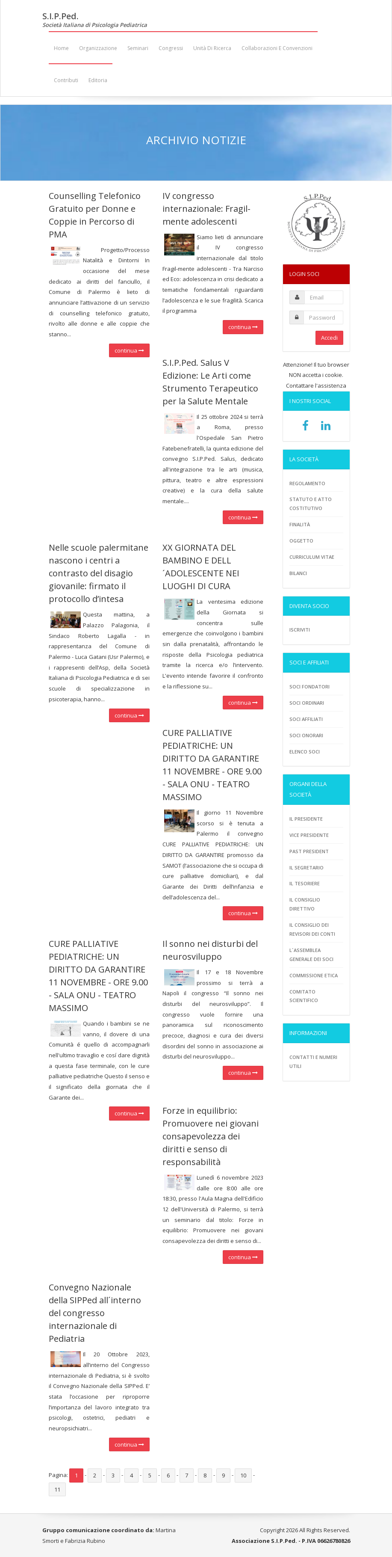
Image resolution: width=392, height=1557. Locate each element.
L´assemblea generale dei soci (311, 954)
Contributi (66, 80)
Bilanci (298, 573)
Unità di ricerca (212, 48)
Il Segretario (306, 867)
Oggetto (301, 540)
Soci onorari (306, 735)
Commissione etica (313, 975)
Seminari (137, 48)
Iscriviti (299, 629)
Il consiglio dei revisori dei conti (312, 929)
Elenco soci (304, 751)
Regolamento (307, 483)
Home (61, 48)
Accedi (329, 337)
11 (57, 1489)
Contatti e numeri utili (313, 1061)
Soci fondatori (309, 686)
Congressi (171, 48)
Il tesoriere (304, 883)
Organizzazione (98, 48)
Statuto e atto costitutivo (310, 503)
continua (129, 350)
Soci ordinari (306, 703)
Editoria (97, 80)
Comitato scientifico (303, 996)
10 (243, 1475)
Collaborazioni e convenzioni (277, 48)
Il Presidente (306, 819)
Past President (309, 851)
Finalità (299, 524)
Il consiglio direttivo (304, 904)
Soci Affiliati (306, 719)
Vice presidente (309, 835)
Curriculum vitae (311, 557)
